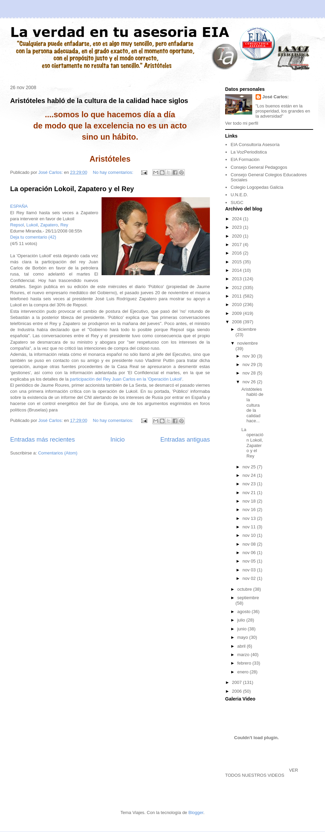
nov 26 (249, 381)
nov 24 (249, 475)
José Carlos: (275, 96)
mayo (243, 637)
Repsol (17, 224)
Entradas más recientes (42, 439)
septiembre (248, 597)
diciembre (246, 329)
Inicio (117, 439)
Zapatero (49, 224)
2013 (237, 278)
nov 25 (249, 466)
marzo (244, 654)
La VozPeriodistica (249, 152)
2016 (237, 253)
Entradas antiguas (185, 439)
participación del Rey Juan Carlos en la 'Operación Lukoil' (126, 379)
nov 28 (249, 373)
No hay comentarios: (113, 172)
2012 (237, 287)
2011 (237, 296)
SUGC (237, 202)
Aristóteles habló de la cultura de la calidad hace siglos (99, 100)
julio (241, 620)
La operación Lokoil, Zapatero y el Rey (72, 188)
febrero (245, 663)
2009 (237, 313)
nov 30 (249, 356)
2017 (237, 244)
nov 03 (249, 569)
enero (243, 671)
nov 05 (249, 561)
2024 (237, 218)
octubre (245, 589)
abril (242, 646)
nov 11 (249, 526)
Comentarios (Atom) (57, 452)
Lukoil (32, 224)
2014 (237, 270)
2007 (237, 682)
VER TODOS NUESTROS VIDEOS (261, 773)
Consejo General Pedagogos (259, 167)
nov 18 (249, 501)
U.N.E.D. (239, 194)
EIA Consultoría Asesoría (255, 144)
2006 (237, 691)
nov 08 (249, 544)
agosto (244, 611)
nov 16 (249, 509)
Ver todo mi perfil (241, 123)
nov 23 (249, 483)
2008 (237, 321)
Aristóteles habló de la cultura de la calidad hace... (252, 405)
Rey (64, 224)
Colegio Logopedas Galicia (257, 187)
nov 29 (249, 364)
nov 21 (249, 492)
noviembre (247, 343)
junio (242, 628)
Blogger (195, 812)
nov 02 (249, 578)
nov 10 (249, 535)
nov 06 (249, 552)
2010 (237, 304)
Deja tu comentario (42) (33, 237)
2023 (237, 227)
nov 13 (249, 518)
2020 (237, 236)
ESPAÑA (19, 206)
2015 (237, 261)
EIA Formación (245, 159)
